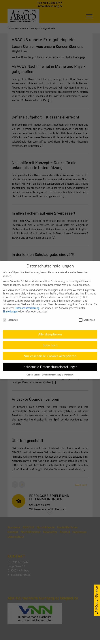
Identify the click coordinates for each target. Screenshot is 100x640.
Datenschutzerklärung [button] (52, 370)
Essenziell (10, 315)
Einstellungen (10, 306)
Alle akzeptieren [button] (50, 329)
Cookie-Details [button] (33, 370)
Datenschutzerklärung (27, 303)
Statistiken (87, 315)
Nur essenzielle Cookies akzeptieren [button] (50, 351)
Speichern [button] (50, 340)
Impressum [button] (68, 370)
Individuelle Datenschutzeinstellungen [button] (50, 362)
